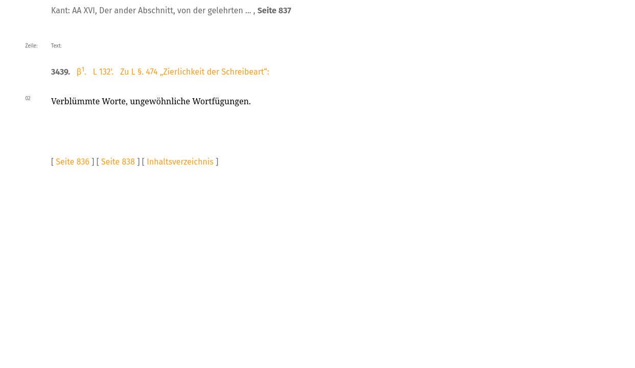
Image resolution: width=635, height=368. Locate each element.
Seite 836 (72, 162)
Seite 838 (118, 162)
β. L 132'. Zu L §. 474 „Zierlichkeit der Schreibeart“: (173, 72)
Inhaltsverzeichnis (180, 162)
